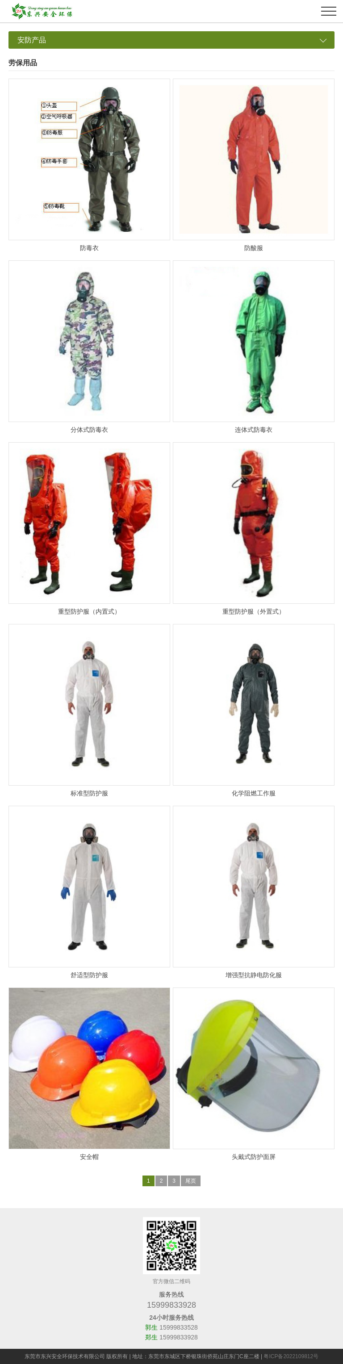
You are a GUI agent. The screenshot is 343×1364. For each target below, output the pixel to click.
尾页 (190, 1181)
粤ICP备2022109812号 (291, 1356)
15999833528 (178, 1327)
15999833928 (171, 1305)
